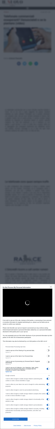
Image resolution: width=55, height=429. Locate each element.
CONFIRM (15, 419)
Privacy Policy (37, 425)
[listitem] (27, 347)
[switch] (48, 350)
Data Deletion (17, 425)
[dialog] (27, 356)
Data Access (27, 425)
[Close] (51, 287)
